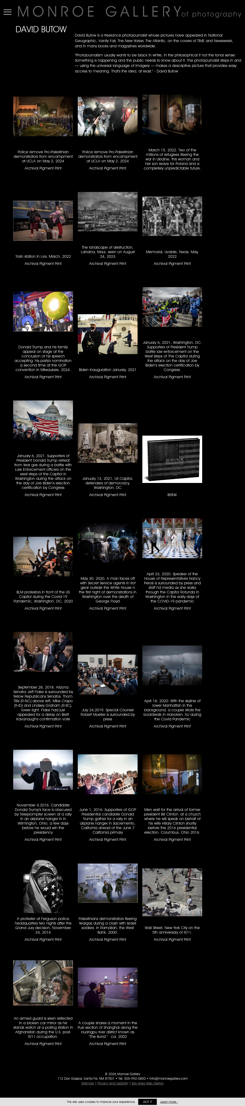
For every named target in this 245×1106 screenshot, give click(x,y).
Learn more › (169, 1102)
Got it (147, 1102)
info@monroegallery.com (169, 1078)
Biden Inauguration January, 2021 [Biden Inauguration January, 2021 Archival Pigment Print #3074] (108, 369)
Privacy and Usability (113, 1083)
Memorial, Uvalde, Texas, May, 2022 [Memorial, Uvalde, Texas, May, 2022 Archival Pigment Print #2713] (172, 254)
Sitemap (87, 1083)
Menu (7, 12)
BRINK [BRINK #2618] (172, 495)
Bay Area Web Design (148, 1083)
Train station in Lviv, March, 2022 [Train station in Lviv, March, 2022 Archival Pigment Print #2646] (43, 256)
